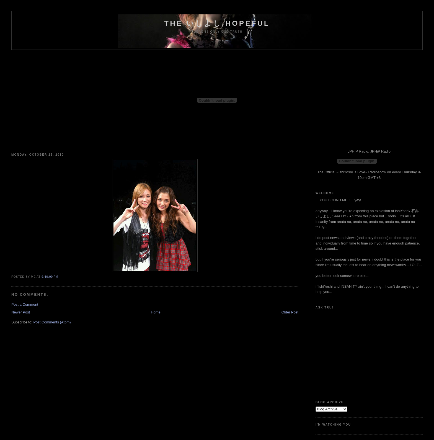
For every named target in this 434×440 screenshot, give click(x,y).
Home (156, 312)
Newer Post (20, 312)
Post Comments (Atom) (52, 322)
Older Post (289, 312)
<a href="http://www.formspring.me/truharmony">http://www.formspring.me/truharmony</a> (340, 350)
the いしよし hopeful (217, 23)
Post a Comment (24, 304)
